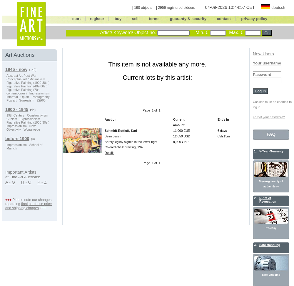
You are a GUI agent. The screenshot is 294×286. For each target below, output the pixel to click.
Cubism (11, 119)
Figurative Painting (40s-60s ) (26, 86)
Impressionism (39, 93)
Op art (24, 97)
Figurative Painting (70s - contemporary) (23, 91)
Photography (40, 97)
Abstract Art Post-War (21, 75)
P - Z (42, 182)
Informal (12, 97)
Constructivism (37, 115)
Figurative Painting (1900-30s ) (27, 82)
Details (109, 152)
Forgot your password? (269, 117)
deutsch (278, 7)
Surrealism (26, 100)
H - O (26, 182)
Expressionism (30, 119)
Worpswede (32, 129)
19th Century (15, 115)
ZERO (41, 100)
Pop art (11, 100)
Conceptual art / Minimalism (25, 79)
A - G (10, 182)
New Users (263, 53)
